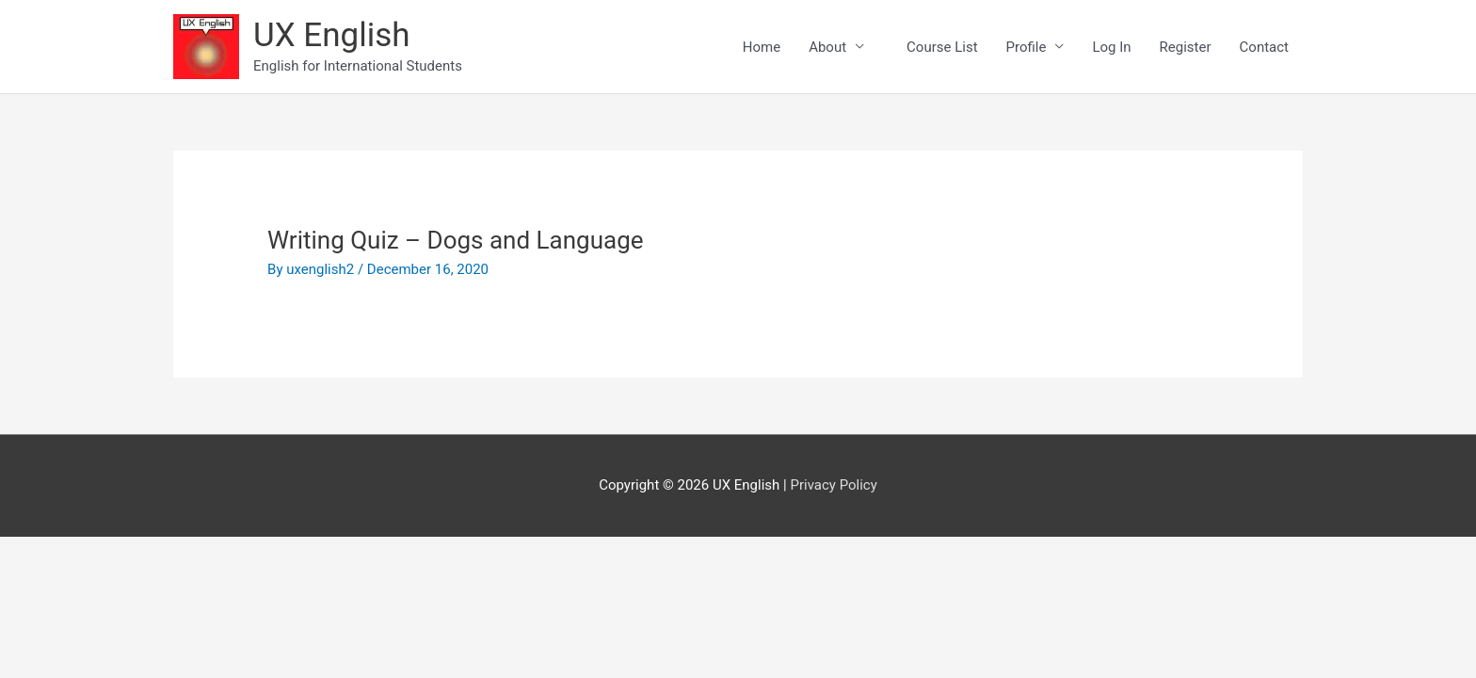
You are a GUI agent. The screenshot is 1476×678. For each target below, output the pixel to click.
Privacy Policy (833, 484)
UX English (331, 35)
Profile (1026, 47)
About (827, 47)
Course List (948, 47)
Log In (1111, 47)
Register (1185, 47)
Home (761, 47)
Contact (1264, 47)
